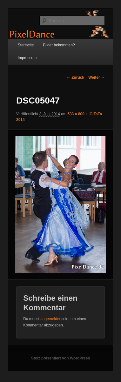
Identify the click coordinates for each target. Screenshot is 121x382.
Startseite (26, 45)
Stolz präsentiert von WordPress (60, 358)
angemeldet (50, 319)
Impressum (27, 58)
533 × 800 (75, 114)
